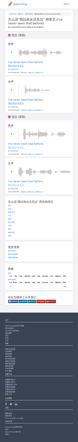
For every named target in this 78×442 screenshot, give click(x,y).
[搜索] (33, 286)
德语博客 (8, 356)
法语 (9, 209)
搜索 (65, 286)
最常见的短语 (13, 254)
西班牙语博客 (10, 349)
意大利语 (11, 222)
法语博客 (8, 351)
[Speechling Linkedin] (17, 405)
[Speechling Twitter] (12, 405)
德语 (9, 219)
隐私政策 (8, 413)
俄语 (9, 229)
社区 (7, 340)
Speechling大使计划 (13, 432)
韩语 (9, 236)
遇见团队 (8, 333)
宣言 (7, 335)
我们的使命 (9, 328)
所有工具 (8, 394)
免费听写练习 (10, 380)
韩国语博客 (9, 366)
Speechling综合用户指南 (14, 326)
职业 (7, 429)
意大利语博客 (10, 359)
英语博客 (8, 354)
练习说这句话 (13, 69)
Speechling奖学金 (12, 331)
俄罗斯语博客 (10, 364)
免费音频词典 (29, 14)
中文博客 (8, 371)
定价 (7, 338)
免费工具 (66, 4)
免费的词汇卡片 (11, 385)
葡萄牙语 (11, 232)
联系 (7, 434)
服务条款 (8, 416)
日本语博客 (9, 368)
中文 (9, 216)
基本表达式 (12, 251)
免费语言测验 (10, 387)
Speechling (12, 14)
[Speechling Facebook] (7, 405)
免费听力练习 (10, 382)
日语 (9, 226)
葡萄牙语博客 (10, 361)
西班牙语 (11, 212)
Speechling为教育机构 (13, 427)
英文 (9, 205)
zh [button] (30, 4)
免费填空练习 (10, 389)
